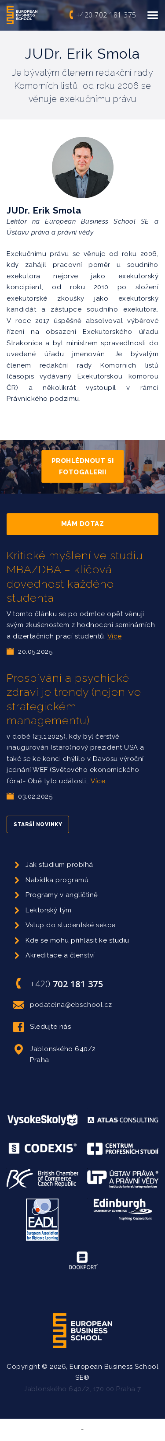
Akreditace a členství (60, 955)
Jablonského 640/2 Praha (54, 1054)
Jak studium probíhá (59, 865)
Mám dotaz (82, 524)
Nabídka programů (57, 880)
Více (114, 636)
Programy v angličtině (62, 895)
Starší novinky (38, 824)
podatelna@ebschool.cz (62, 1005)
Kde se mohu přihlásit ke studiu (77, 940)
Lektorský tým (49, 910)
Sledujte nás (42, 1027)
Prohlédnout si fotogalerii (82, 466)
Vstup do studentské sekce (71, 925)
